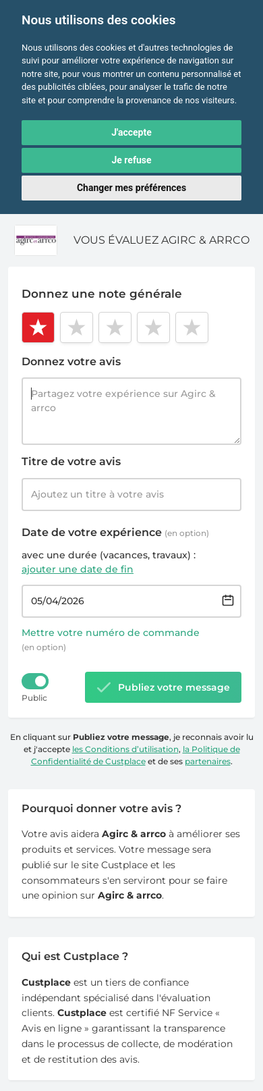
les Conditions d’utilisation (125, 749)
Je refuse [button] (131, 160)
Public (34, 698)
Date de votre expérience (115, 532)
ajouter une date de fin (78, 569)
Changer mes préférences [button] (131, 187)
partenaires (208, 761)
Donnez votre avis (71, 361)
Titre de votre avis (71, 461)
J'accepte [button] (131, 132)
